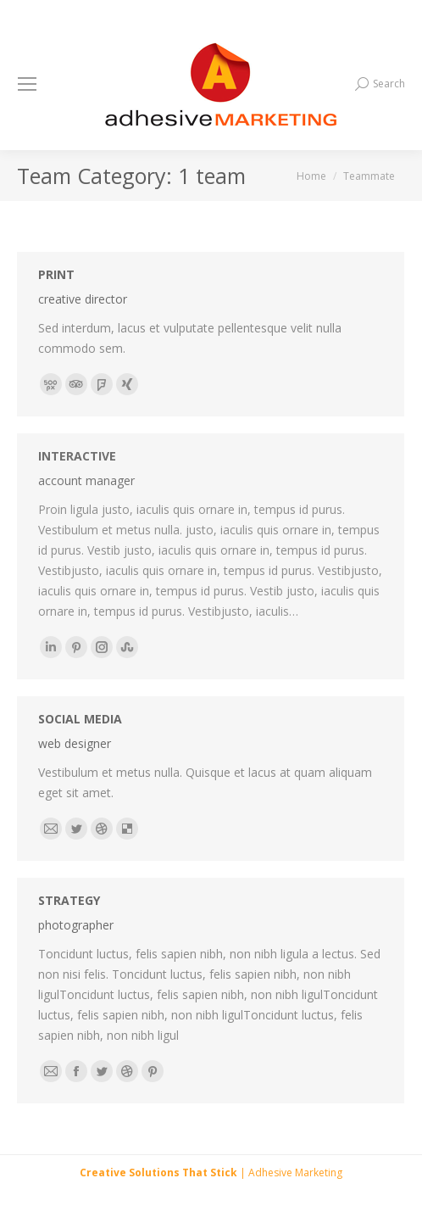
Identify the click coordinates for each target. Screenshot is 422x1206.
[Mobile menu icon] (27, 84)
